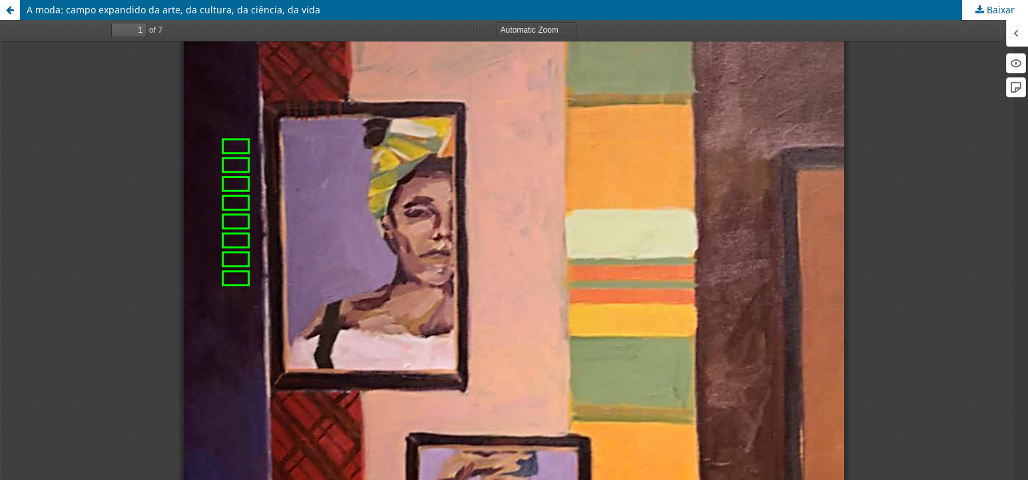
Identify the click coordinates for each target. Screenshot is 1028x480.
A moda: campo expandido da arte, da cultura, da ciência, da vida (173, 9)
